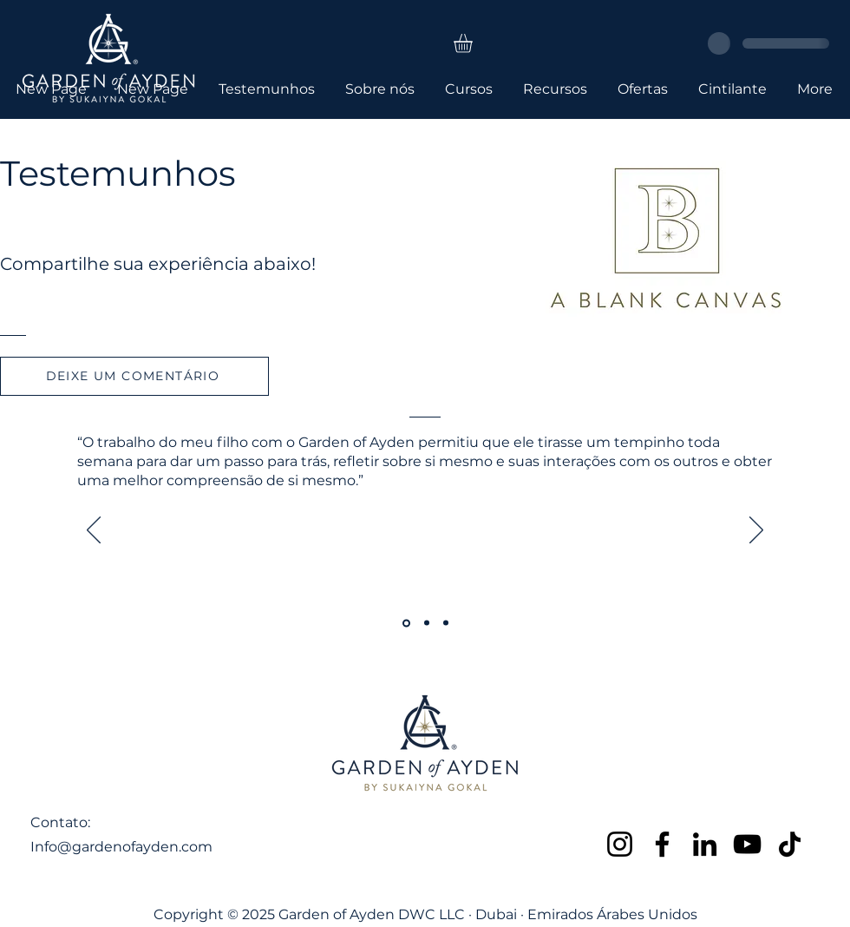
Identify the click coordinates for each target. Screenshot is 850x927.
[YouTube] (747, 844)
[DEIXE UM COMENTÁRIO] (134, 376)
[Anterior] (94, 531)
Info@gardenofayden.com (121, 846)
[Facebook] (662, 844)
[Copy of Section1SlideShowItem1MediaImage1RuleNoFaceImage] (426, 623)
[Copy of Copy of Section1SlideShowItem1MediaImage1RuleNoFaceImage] (445, 623)
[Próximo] (756, 531)
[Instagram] (620, 844)
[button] (474, 43)
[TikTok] (790, 844)
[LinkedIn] (705, 844)
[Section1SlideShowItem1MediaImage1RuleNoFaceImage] (406, 623)
